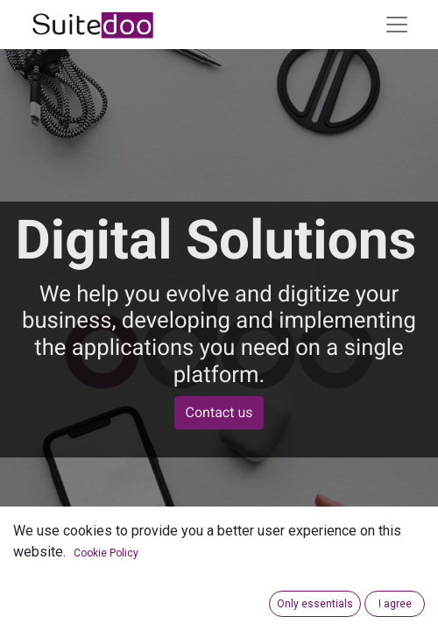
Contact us (219, 412)
